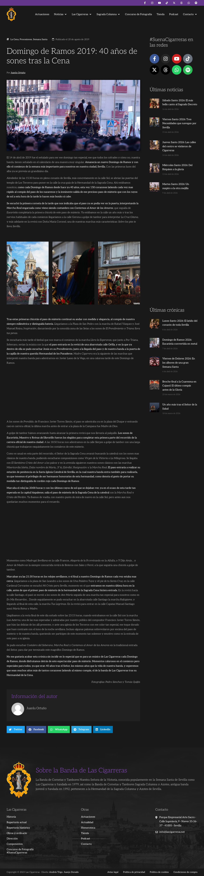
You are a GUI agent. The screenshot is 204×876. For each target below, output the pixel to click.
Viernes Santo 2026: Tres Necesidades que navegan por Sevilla (179, 123)
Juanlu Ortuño (18, 72)
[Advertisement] (173, 257)
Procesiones (26, 39)
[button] (60, 14)
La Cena (14, 39)
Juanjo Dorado (71, 872)
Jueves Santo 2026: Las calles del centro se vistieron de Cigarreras (179, 146)
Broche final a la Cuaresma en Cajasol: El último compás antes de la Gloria (179, 385)
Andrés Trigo (56, 872)
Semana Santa (40, 39)
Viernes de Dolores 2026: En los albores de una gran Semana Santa (178, 362)
